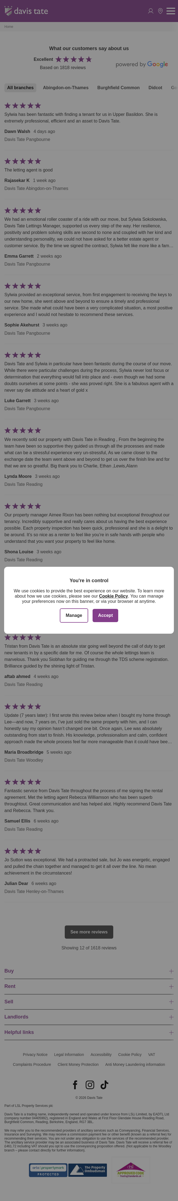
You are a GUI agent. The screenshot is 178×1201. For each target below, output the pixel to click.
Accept (105, 615)
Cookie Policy (113, 596)
